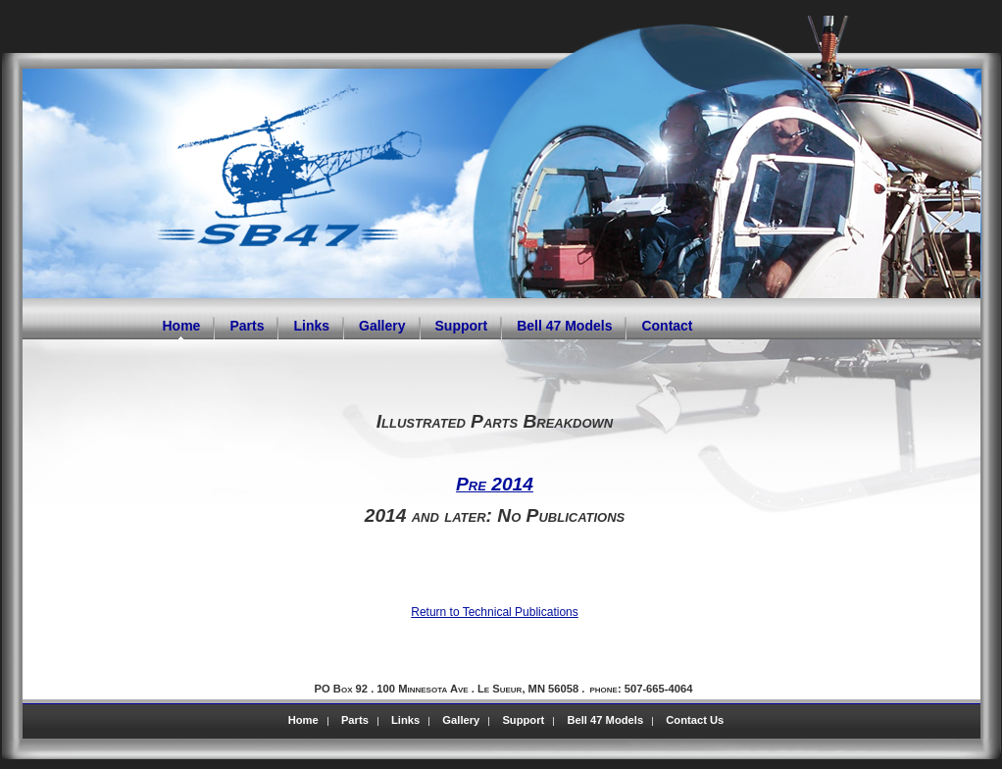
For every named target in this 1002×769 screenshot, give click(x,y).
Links (405, 720)
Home (303, 720)
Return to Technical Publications (494, 612)
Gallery (460, 720)
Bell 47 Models (605, 720)
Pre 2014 (494, 484)
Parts (355, 720)
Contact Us (695, 720)
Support (523, 720)
